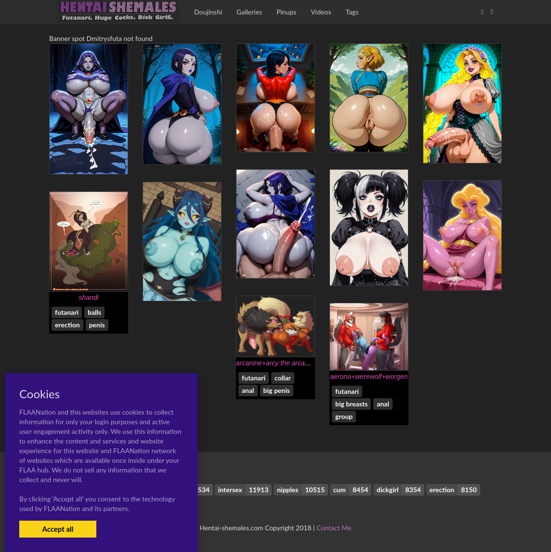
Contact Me (333, 528)
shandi (88, 297)
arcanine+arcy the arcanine (276, 363)
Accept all (57, 529)
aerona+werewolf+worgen (368, 376)
